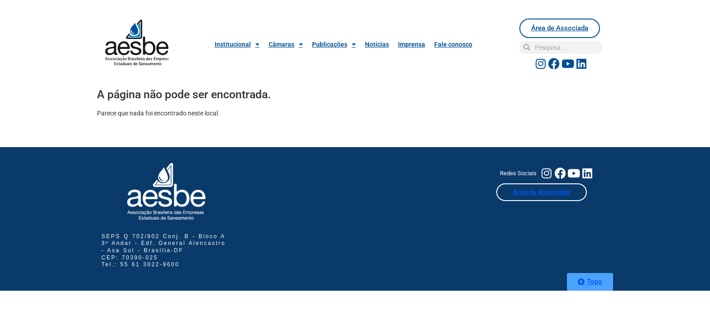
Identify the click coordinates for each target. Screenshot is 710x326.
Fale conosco (453, 44)
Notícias (377, 44)
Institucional (237, 44)
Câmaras (286, 44)
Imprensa (411, 44)
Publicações (334, 44)
